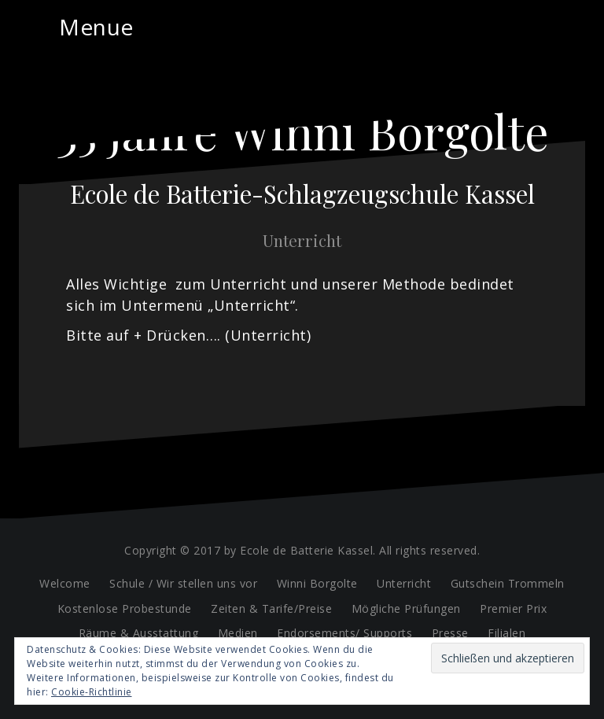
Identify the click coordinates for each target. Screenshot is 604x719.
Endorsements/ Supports (344, 632)
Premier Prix (513, 608)
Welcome (64, 583)
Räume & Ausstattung (139, 632)
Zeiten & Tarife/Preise (271, 608)
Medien (238, 632)
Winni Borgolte (317, 583)
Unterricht (404, 583)
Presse (450, 632)
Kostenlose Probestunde (124, 608)
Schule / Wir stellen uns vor (183, 583)
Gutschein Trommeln (508, 583)
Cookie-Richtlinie (91, 692)
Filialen (506, 632)
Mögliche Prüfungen (406, 608)
